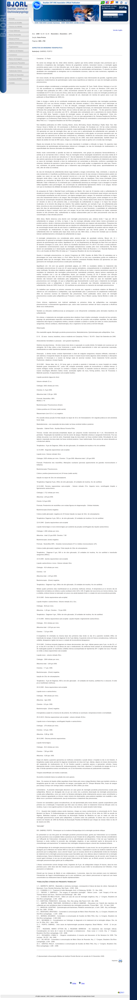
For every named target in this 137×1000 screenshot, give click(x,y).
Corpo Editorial (14, 31)
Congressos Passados (17, 63)
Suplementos (13, 47)
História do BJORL (15, 23)
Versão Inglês (117, 30)
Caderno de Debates (16, 51)
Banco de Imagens (15, 59)
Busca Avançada (15, 35)
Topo (83, 983)
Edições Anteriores (15, 43)
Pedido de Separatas (16, 75)
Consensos (13, 55)
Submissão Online (15, 71)
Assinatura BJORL (15, 79)
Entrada (12, 19)
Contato (12, 83)
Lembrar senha (107, 16)
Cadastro (115, 16)
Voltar (74, 983)
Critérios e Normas (15, 67)
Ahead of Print (14, 39)
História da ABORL (15, 27)
